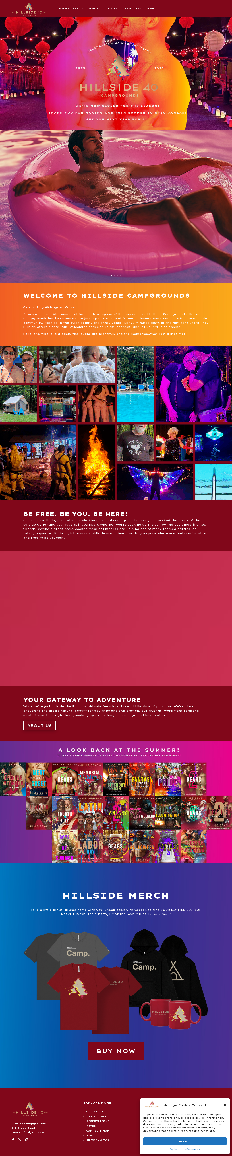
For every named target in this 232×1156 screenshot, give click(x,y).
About (77, 8)
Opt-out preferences (185, 1149)
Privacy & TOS (97, 1140)
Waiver (64, 8)
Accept (185, 1141)
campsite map (97, 1130)
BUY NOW (116, 1051)
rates (91, 1126)
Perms (150, 8)
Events (93, 8)
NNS (89, 1135)
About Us (39, 725)
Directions (96, 1116)
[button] (225, 1105)
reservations (97, 1121)
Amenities (132, 8)
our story (94, 1111)
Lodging (111, 8)
